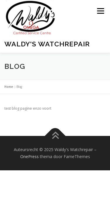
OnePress (29, 178)
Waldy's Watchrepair (47, 44)
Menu (100, 10)
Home (8, 108)
